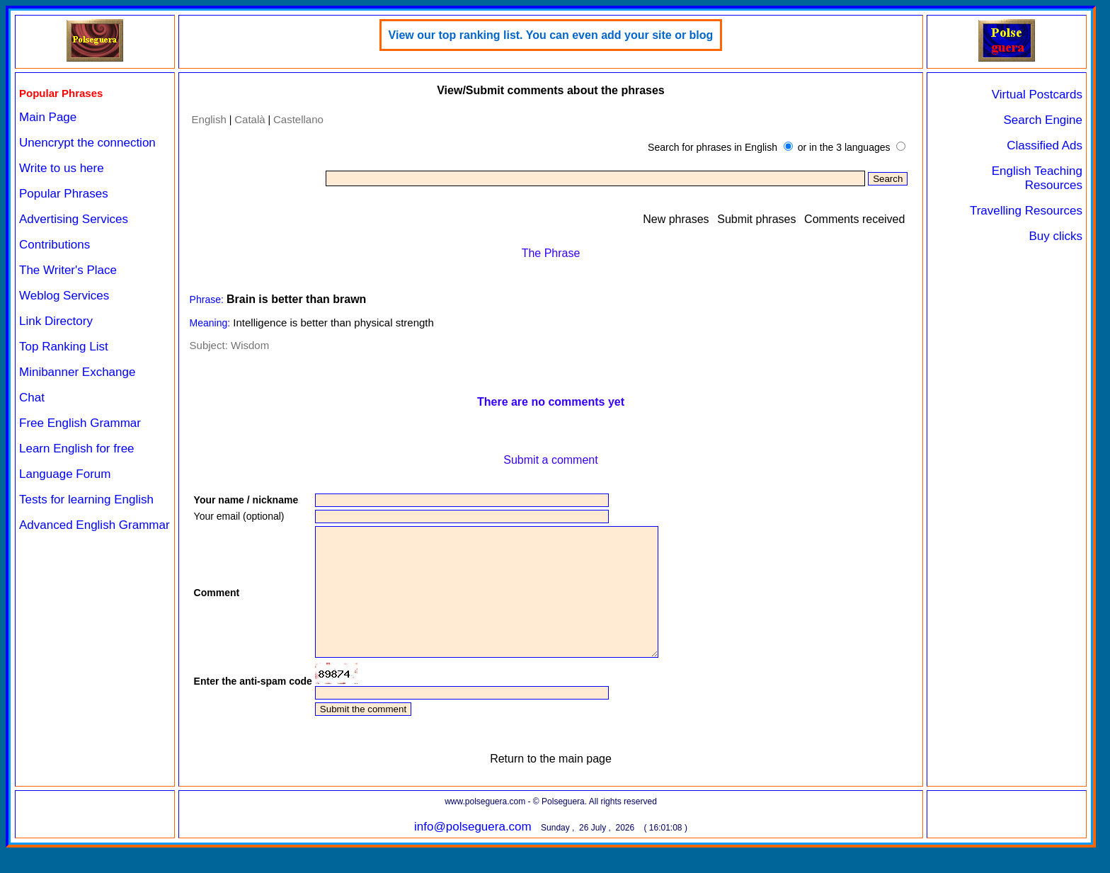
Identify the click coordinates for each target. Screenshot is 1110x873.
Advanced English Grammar (94, 525)
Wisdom (250, 345)
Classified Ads (1044, 145)
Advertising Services (73, 219)
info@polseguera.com (473, 852)
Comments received (854, 219)
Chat (32, 397)
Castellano (298, 119)
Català (249, 119)
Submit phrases (756, 219)
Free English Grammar (80, 423)
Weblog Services (64, 295)
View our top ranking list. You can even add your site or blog (551, 35)
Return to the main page (551, 784)
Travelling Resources (1026, 210)
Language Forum (64, 474)
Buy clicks (1055, 236)
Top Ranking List (63, 346)
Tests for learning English (86, 499)
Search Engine (1042, 120)
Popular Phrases (63, 193)
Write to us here (61, 168)
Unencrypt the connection (87, 142)
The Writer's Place (68, 270)
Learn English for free (77, 448)
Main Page (47, 117)
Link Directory (56, 321)
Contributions (54, 244)
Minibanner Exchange (77, 372)
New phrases (676, 219)
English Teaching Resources (1037, 178)
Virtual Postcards (1037, 94)
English (209, 119)
